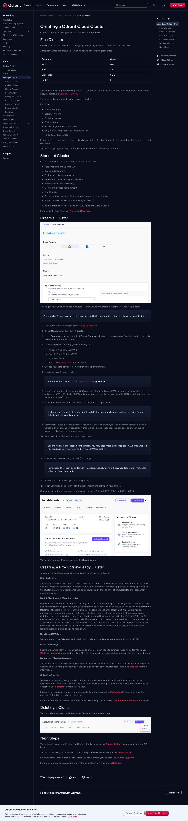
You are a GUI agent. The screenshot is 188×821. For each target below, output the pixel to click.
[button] (154, 5)
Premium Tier (9, 146)
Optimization (8, 31)
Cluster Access (11, 89)
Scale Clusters (11, 93)
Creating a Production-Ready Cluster (169, 39)
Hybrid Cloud (8, 115)
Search (122, 5)
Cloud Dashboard (88, 325)
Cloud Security (9, 131)
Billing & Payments (11, 142)
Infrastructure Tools (11, 123)
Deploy (39, 5)
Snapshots (7, 39)
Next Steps (164, 47)
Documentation (46, 15)
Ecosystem (52, 5)
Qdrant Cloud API (10, 135)
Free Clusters (165, 28)
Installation (7, 20)
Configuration (9, 27)
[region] (94, 813)
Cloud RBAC (8, 73)
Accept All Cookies (157, 813)
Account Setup (9, 70)
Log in (163, 5)
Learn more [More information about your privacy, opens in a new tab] (72, 817)
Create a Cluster (12, 81)
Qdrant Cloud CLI (10, 138)
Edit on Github (165, 60)
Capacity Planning (10, 127)
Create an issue (165, 64)
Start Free (177, 5)
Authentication (11, 85)
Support (6, 158)
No (85, 777)
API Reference (78, 5)
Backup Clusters (12, 108)
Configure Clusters (13, 96)
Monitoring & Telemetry (13, 35)
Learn (64, 5)
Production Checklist (12, 50)
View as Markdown (166, 55)
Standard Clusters (167, 31)
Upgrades (7, 42)
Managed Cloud (10, 77)
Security (6, 46)
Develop (28, 5)
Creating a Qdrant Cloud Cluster (168, 24)
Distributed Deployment (13, 23)
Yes (72, 777)
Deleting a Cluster (166, 43)
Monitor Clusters (12, 100)
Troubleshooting (10, 54)
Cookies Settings (134, 813)
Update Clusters (12, 104)
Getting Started (9, 66)
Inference (9, 112)
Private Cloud (9, 119)
